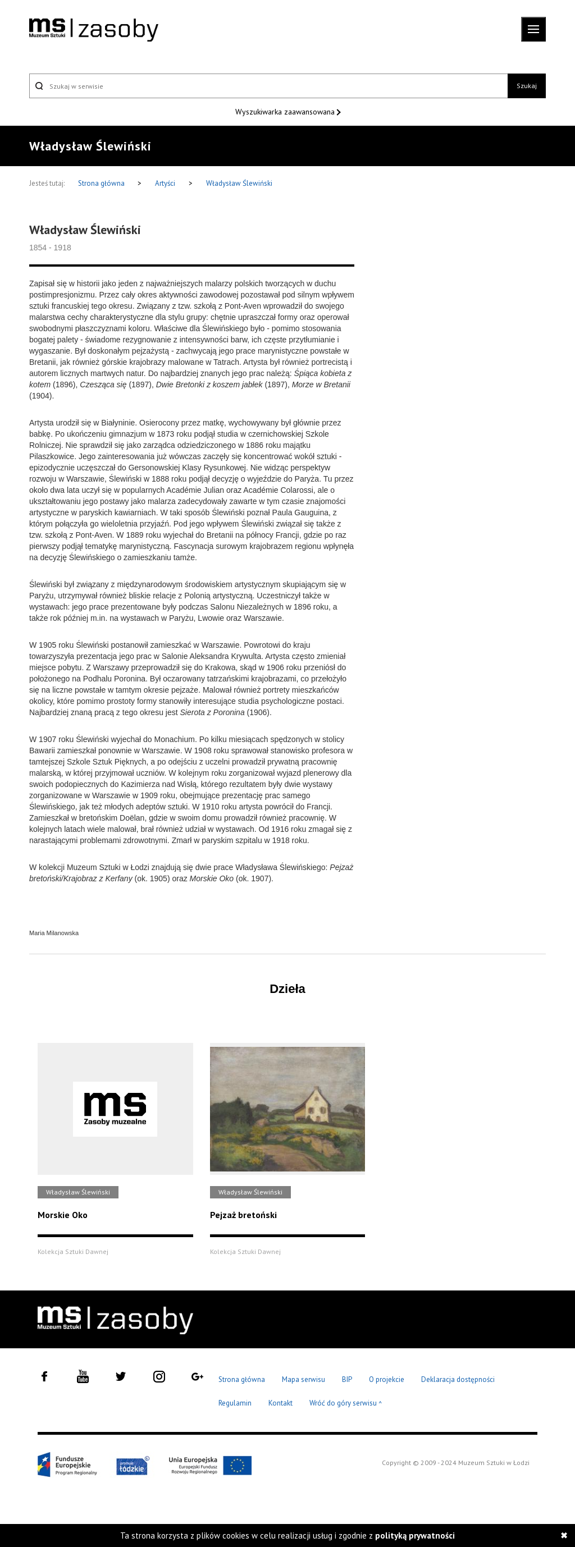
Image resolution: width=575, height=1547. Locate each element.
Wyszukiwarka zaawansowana (286, 112)
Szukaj (527, 85)
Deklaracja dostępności (458, 1379)
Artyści (165, 183)
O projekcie (386, 1379)
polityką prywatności (415, 1535)
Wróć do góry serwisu (345, 1403)
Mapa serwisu (303, 1379)
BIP (347, 1379)
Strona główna (102, 183)
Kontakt (280, 1403)
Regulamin (235, 1403)
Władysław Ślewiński (239, 183)
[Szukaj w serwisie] (268, 86)
